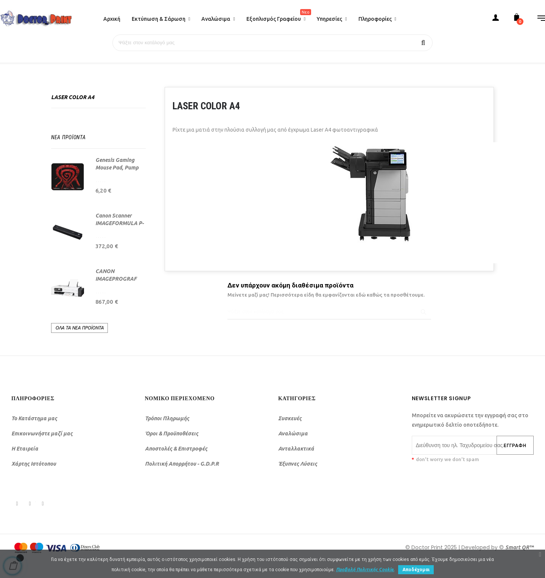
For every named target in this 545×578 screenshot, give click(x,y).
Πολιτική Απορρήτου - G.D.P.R (182, 463)
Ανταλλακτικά (296, 448)
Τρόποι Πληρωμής (167, 418)
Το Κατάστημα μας (34, 418)
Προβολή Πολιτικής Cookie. (365, 569)
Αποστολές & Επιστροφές (176, 448)
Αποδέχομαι (416, 569)
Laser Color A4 (72, 97)
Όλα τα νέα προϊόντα (79, 327)
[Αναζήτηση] (272, 42)
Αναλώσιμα (293, 433)
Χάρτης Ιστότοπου (33, 463)
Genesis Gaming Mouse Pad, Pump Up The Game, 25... (117, 167)
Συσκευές (290, 418)
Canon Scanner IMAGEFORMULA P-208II (119, 222)
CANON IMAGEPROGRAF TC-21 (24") (116, 278)
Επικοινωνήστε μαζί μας (42, 433)
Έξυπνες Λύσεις (297, 463)
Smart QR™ (519, 547)
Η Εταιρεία (24, 448)
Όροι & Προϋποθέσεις (171, 433)
